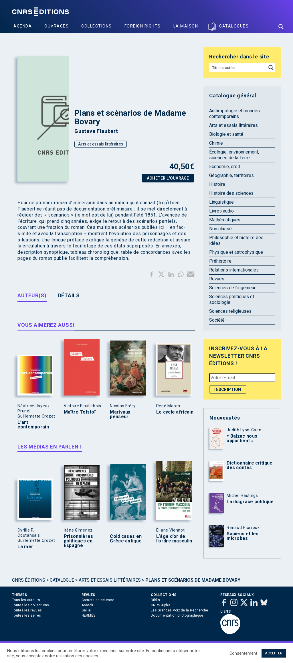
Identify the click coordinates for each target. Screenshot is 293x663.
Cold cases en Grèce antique (126, 538)
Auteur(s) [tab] (31, 295)
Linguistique (221, 202)
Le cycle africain (174, 412)
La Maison (185, 26)
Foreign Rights (142, 26)
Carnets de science (98, 600)
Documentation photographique (177, 615)
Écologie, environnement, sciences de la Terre (234, 154)
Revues (216, 279)
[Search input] (238, 67)
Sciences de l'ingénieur (232, 287)
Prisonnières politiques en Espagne (78, 541)
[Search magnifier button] (281, 26)
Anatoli (87, 605)
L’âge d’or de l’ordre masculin (174, 538)
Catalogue (62, 580)
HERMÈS (89, 615)
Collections (96, 26)
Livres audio (221, 211)
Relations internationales (234, 270)
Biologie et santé (226, 134)
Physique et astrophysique (236, 252)
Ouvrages (56, 26)
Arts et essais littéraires (100, 144)
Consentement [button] (243, 653)
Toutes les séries (26, 615)
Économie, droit (224, 166)
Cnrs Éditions (28, 580)
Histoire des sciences (231, 193)
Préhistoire (220, 261)
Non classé (220, 228)
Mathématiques (224, 220)
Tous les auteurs (26, 600)
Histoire (217, 184)
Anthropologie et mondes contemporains (234, 113)
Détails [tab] (69, 295)
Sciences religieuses (230, 311)
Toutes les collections (30, 605)
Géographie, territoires (231, 175)
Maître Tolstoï (80, 412)
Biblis (155, 600)
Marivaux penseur (120, 414)
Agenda (22, 26)
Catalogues (234, 26)
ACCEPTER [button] (273, 653)
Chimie (216, 143)
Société (217, 320)
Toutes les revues (27, 610)
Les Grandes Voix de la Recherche (179, 610)
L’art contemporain (33, 424)
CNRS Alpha (160, 605)
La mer (25, 546)
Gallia (86, 610)
